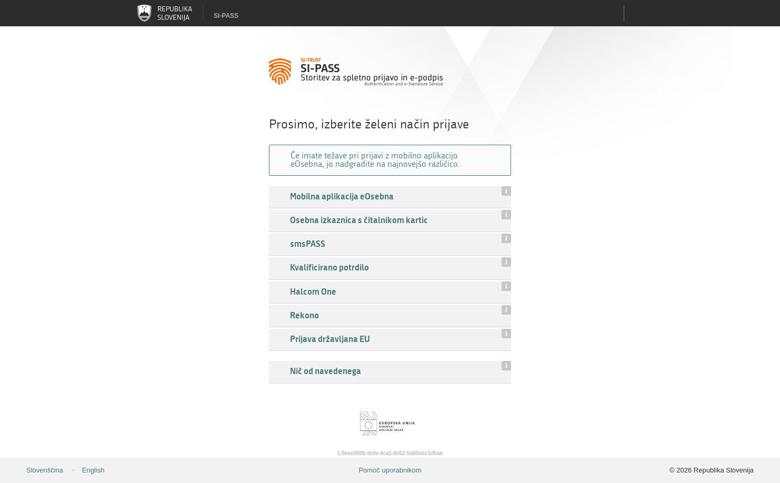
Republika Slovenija (164, 13)
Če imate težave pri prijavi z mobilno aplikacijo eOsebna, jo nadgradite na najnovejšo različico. (375, 159)
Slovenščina (44, 470)
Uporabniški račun (637, 13)
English (93, 470)
